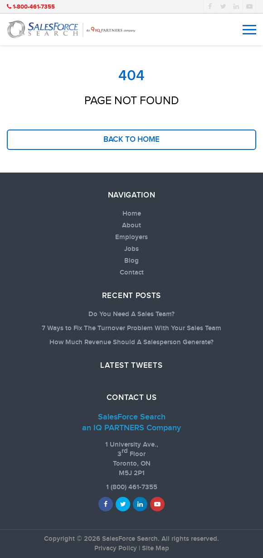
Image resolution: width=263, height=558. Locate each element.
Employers (131, 237)
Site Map (155, 548)
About (131, 225)
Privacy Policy (115, 548)
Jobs (131, 249)
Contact (132, 273)
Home (131, 214)
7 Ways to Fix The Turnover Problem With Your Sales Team (131, 328)
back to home (131, 139)
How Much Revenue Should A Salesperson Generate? (131, 342)
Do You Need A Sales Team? (131, 314)
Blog (131, 261)
